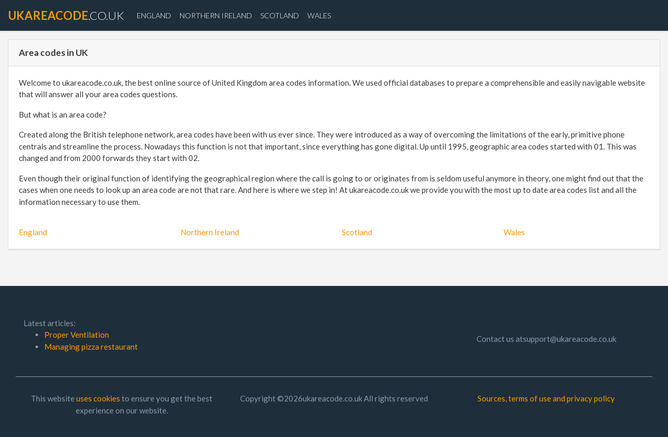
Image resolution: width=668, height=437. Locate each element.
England (154, 15)
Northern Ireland (216, 15)
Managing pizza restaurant (91, 346)
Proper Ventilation (76, 334)
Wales (319, 15)
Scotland (279, 15)
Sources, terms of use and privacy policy (546, 398)
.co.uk (66, 15)
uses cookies (98, 398)
